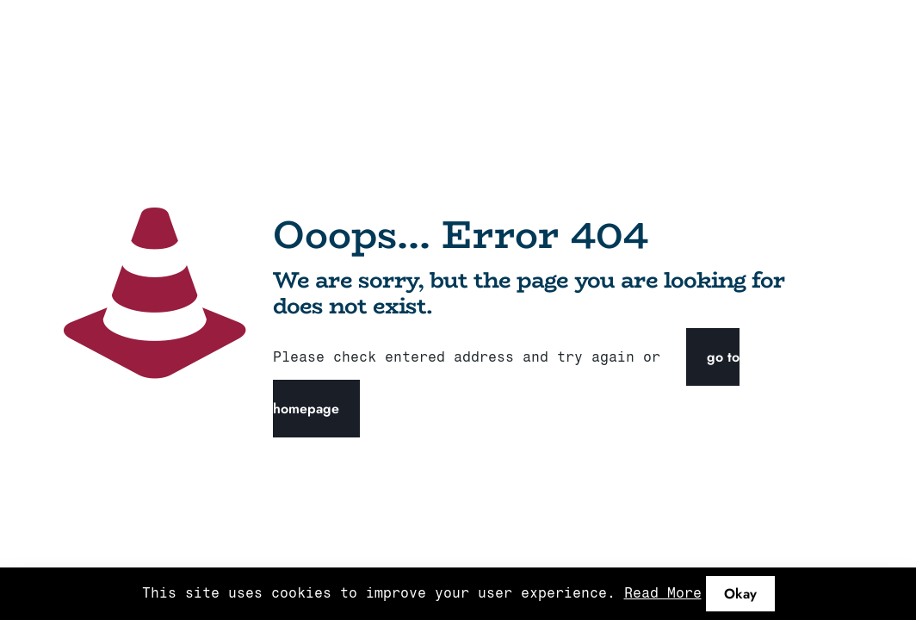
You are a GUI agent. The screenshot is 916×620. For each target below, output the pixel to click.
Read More (663, 593)
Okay (740, 594)
